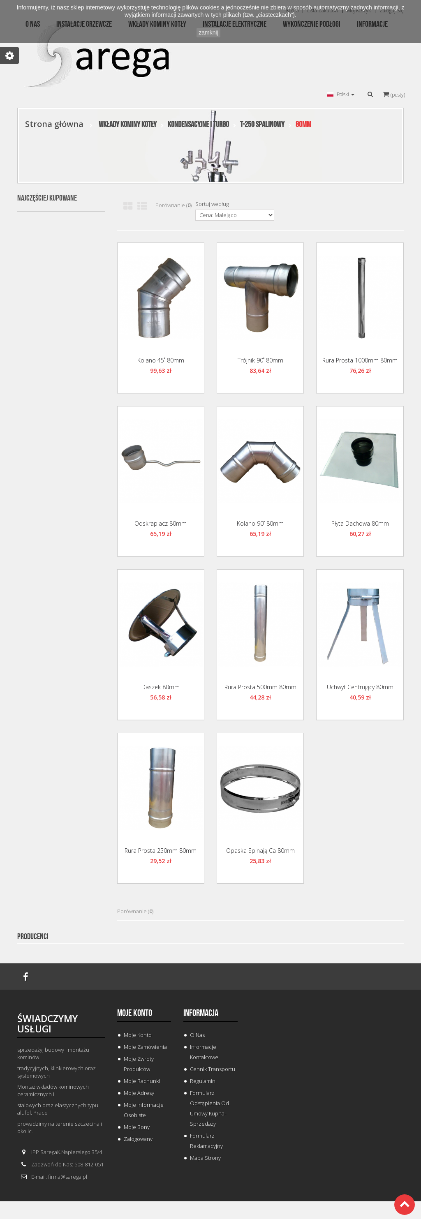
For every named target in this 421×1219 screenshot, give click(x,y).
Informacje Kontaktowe (204, 1052)
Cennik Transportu (212, 1069)
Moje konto (134, 1013)
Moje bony (137, 1127)
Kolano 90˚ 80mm (260, 523)
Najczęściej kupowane (47, 198)
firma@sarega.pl (67, 1176)
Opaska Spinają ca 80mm (260, 850)
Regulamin (202, 1081)
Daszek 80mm (160, 687)
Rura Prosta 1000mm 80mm (360, 360)
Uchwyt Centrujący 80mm (360, 687)
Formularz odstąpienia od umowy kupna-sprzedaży (209, 1108)
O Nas (197, 1035)
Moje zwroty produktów (139, 1064)
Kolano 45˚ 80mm (160, 360)
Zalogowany (138, 1139)
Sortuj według (212, 204)
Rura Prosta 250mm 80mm (161, 850)
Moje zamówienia (145, 1046)
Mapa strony (205, 1157)
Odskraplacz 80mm (160, 523)
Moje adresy (139, 1093)
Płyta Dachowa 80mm (360, 523)
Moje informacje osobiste (144, 1110)
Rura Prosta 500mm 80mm (260, 687)
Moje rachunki (142, 1081)
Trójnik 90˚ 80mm (260, 360)
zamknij (208, 32)
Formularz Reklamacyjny (206, 1141)
